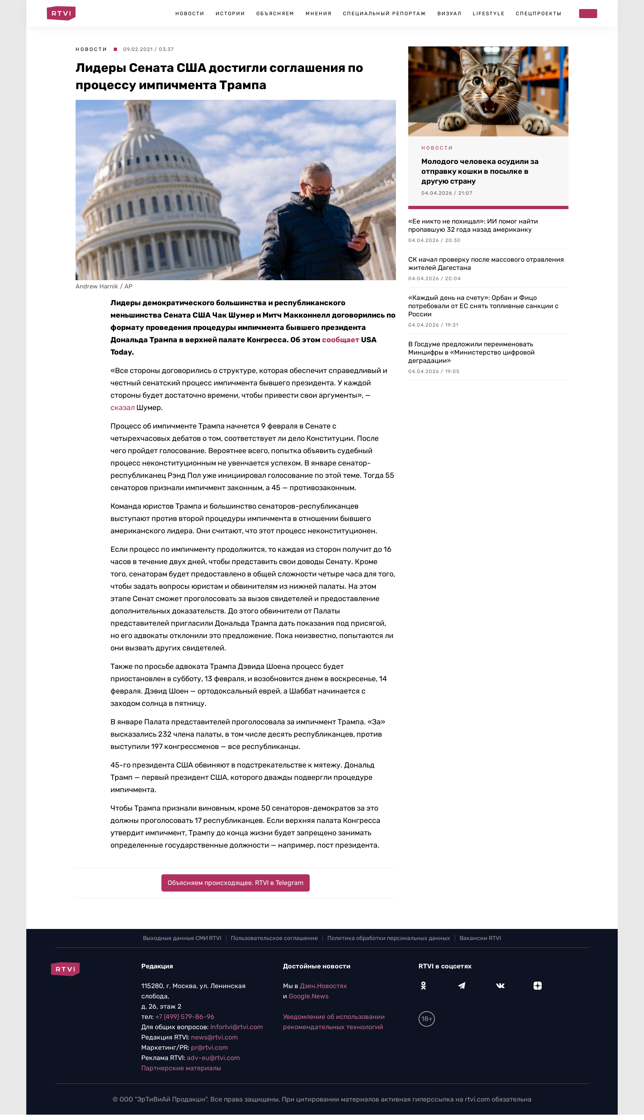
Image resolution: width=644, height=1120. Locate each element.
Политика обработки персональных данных (388, 938)
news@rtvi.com (214, 1037)
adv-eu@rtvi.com (213, 1058)
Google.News (309, 996)
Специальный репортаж (384, 13)
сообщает (340, 339)
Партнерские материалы (181, 1068)
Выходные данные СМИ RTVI (182, 938)
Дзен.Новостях (323, 986)
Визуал (449, 13)
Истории (230, 13)
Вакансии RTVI (480, 938)
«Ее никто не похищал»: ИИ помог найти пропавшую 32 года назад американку (473, 225)
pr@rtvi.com (209, 1047)
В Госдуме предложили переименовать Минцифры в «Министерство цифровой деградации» (471, 352)
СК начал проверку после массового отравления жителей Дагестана (486, 264)
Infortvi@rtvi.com (236, 1027)
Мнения (319, 13)
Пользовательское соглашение (274, 938)
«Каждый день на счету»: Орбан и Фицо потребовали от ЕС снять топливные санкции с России (483, 306)
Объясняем (275, 13)
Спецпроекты (539, 13)
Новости (190, 13)
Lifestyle (489, 13)
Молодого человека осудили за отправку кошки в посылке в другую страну (479, 171)
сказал (122, 407)
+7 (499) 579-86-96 (184, 1017)
